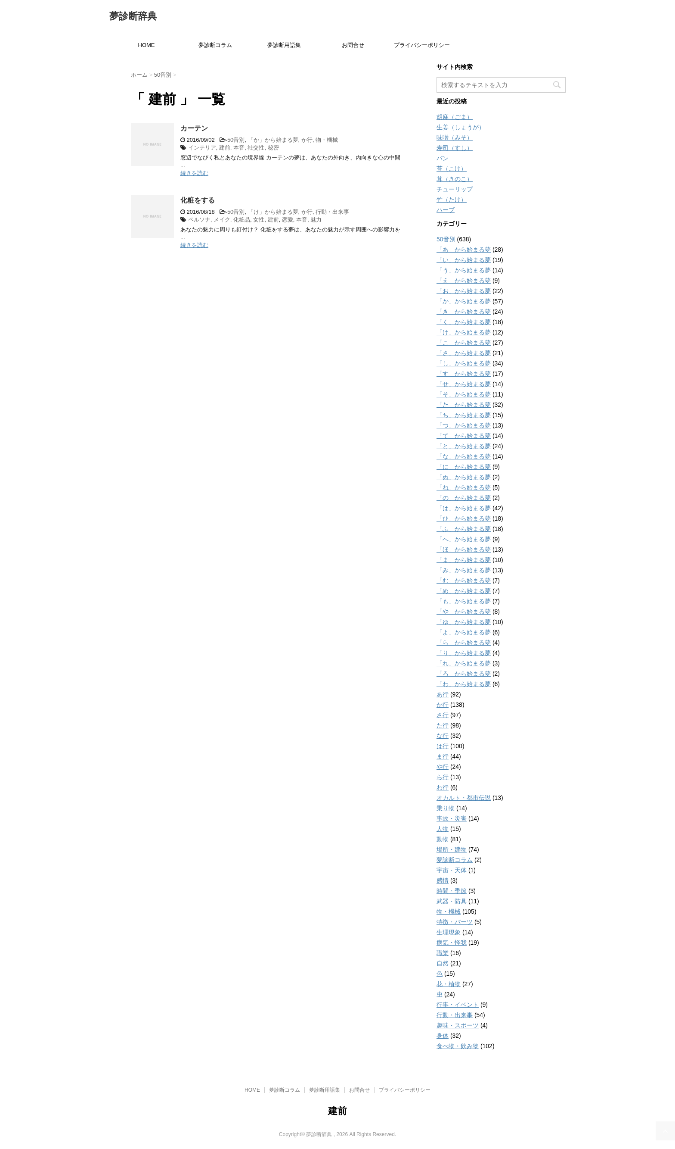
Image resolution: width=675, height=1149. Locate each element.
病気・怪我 (452, 942)
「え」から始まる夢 (464, 280)
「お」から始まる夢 (464, 290)
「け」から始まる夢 (273, 212)
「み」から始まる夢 (464, 570)
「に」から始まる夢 (464, 466)
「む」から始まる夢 (464, 580)
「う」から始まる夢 (464, 270)
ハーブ (446, 209)
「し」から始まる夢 (464, 363)
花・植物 (449, 983)
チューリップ (455, 189)
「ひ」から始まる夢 (464, 518)
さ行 (443, 715)
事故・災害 (452, 818)
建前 (224, 147)
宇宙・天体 (452, 870)
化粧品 (241, 219)
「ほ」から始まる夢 (464, 549)
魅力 (316, 219)
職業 (443, 952)
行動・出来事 (332, 212)
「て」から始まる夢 (464, 435)
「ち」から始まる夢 (464, 415)
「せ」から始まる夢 (464, 384)
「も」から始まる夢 (464, 601)
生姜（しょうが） (461, 127)
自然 (443, 963)
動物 (443, 839)
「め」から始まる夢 (464, 590)
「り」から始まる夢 (464, 652)
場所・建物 (452, 849)
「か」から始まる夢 (273, 140)
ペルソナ (199, 219)
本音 (239, 147)
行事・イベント (458, 1004)
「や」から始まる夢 (464, 611)
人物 (443, 828)
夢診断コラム (215, 45)
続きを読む (194, 173)
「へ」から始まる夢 (464, 539)
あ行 (443, 694)
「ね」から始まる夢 (464, 487)
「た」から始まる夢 (464, 404)
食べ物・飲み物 (458, 1046)
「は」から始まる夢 (464, 508)
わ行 (443, 787)
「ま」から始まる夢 (464, 559)
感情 (443, 880)
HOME (146, 45)
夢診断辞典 (133, 17)
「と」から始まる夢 (464, 446)
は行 (443, 746)
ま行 (443, 756)
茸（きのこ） (455, 178)
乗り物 (446, 808)
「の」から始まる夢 (464, 497)
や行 (443, 766)
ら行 (443, 777)
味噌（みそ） (455, 137)
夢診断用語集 (284, 45)
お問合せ (353, 45)
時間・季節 (452, 890)
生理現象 (449, 932)
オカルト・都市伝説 (464, 797)
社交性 (256, 147)
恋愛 (287, 219)
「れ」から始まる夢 (464, 663)
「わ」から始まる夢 (464, 684)
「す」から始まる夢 (464, 373)
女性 (258, 219)
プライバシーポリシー (422, 45)
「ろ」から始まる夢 (464, 673)
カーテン (194, 128)
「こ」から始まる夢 (464, 342)
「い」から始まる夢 (464, 259)
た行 (443, 725)
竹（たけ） (452, 199)
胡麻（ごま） (455, 116)
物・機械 (327, 140)
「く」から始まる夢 (464, 321)
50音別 (236, 140)
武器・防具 (452, 901)
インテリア (202, 147)
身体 (443, 1035)
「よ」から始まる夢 (464, 632)
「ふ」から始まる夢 (464, 528)
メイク (222, 219)
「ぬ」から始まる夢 (464, 477)
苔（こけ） (452, 168)
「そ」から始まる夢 (464, 394)
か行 (307, 140)
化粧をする (197, 200)
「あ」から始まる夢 (464, 249)
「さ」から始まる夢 (464, 353)
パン (443, 158)
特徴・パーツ (455, 921)
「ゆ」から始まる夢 (464, 621)
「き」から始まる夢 (464, 311)
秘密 (273, 147)
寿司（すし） (455, 147)
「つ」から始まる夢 (464, 425)
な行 (443, 735)
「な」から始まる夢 (464, 456)
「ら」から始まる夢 (464, 642)
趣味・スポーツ (458, 1025)
